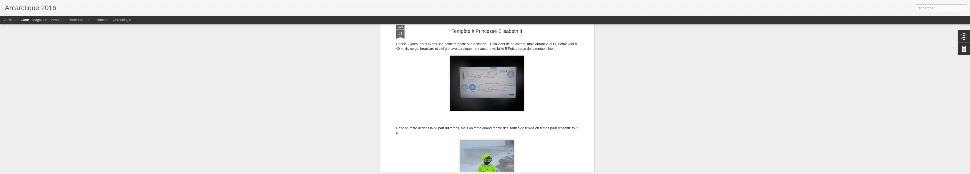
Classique (9, 20)
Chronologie (122, 20)
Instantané (101, 20)
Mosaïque (57, 20)
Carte (25, 20)
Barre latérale (79, 20)
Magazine (39, 20)
